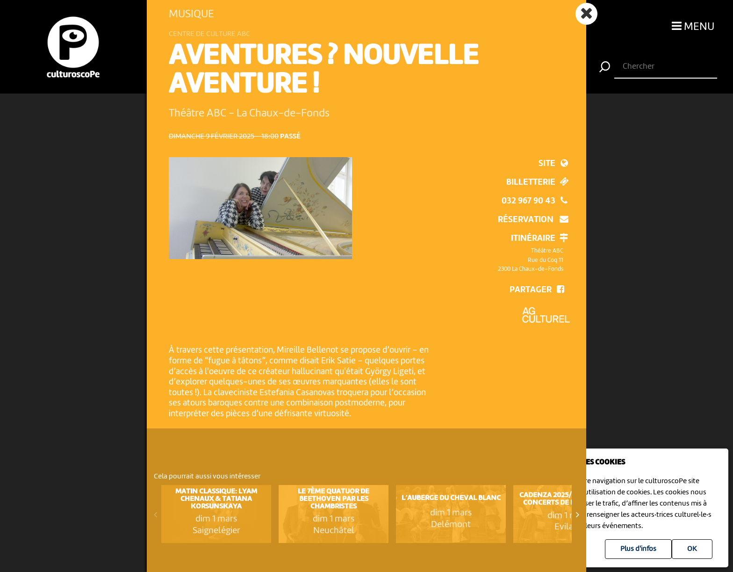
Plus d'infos (638, 549)
